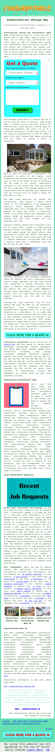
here (6, 676)
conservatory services (14, 666)
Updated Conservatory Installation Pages (21, 723)
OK (48, 750)
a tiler (37, 586)
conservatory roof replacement (35, 449)
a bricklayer (37, 579)
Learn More (35, 750)
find (11, 633)
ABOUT (33, 15)
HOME (22, 15)
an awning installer (32, 574)
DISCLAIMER (48, 15)
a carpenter (25, 596)
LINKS (28, 15)
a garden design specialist (28, 589)
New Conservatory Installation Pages (30, 721)
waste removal (24, 591)
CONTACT (40, 15)
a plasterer (24, 603)
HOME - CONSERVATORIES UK (27, 709)
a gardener (39, 598)
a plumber (46, 593)
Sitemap (5, 721)
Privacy (49, 729)
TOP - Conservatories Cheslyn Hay (19, 686)
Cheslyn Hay (9, 344)
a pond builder (21, 577)
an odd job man (33, 601)
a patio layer (22, 581)
